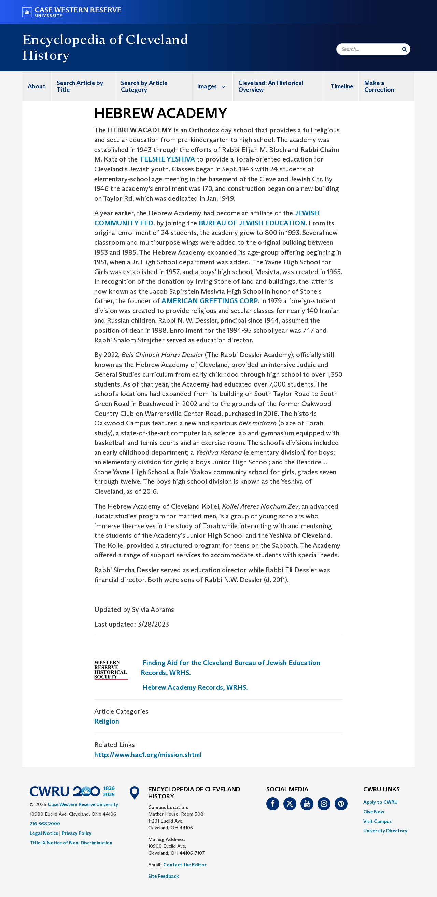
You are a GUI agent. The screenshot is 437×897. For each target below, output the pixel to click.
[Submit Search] (404, 49)
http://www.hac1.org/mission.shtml (148, 755)
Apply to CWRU (380, 802)
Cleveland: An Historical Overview (271, 86)
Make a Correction (379, 86)
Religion (106, 721)
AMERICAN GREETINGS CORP (209, 301)
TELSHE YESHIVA (167, 159)
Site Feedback (163, 876)
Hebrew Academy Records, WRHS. (195, 687)
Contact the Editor (185, 864)
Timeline (341, 86)
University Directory (385, 831)
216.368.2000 (45, 824)
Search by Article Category (144, 86)
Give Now (373, 812)
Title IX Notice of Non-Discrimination (71, 843)
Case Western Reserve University (83, 804)
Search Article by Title (80, 86)
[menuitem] (36, 86)
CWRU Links (381, 789)
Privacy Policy (76, 833)
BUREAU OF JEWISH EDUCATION (252, 223)
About (36, 86)
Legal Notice (44, 833)
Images (214, 86)
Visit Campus (377, 821)
